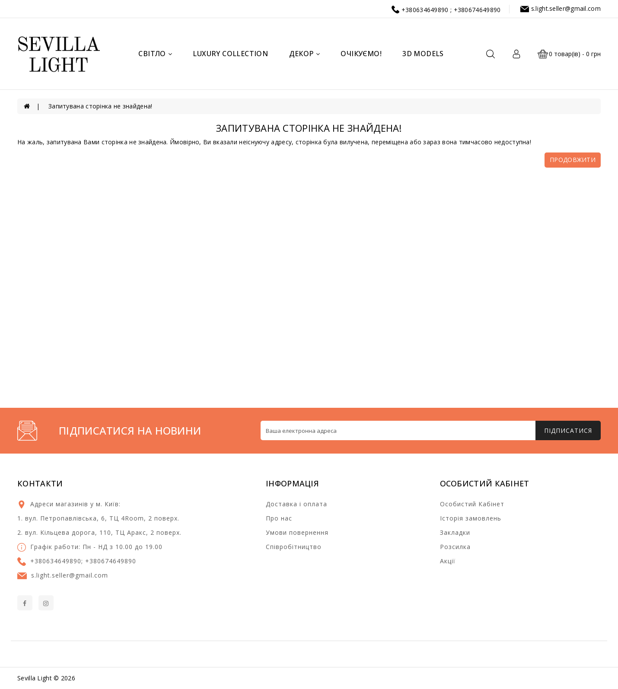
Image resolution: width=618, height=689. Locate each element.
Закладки (455, 532)
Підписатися (568, 430)
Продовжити (573, 160)
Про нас (279, 518)
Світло (155, 53)
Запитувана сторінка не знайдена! (100, 106)
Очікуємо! (361, 53)
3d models (423, 53)
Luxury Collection (230, 53)
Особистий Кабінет (472, 504)
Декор (304, 53)
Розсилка (455, 547)
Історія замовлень (470, 518)
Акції (448, 561)
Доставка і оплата (296, 504)
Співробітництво (294, 547)
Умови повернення (297, 532)
